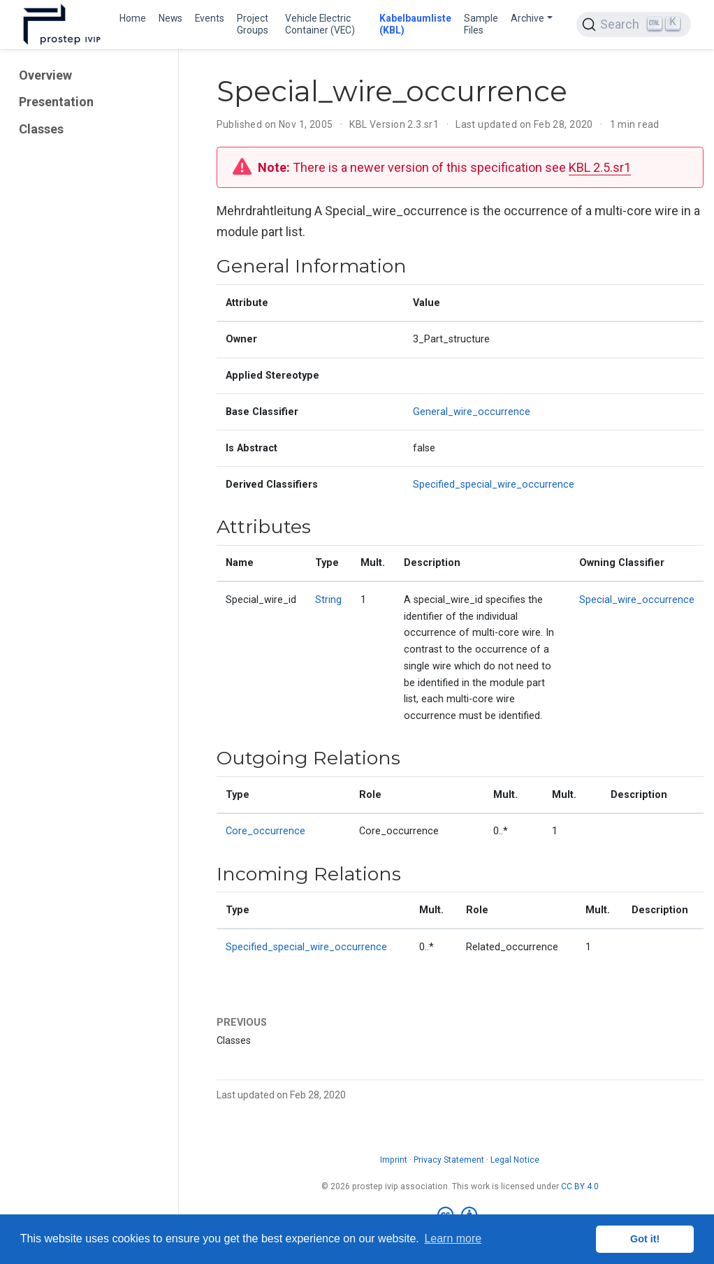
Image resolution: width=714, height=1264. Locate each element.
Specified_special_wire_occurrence (493, 485)
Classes (41, 129)
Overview (45, 75)
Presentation (56, 101)
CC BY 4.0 (580, 1186)
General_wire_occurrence (471, 412)
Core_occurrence (265, 831)
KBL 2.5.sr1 (600, 167)
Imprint (393, 1160)
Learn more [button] (452, 1238)
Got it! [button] (645, 1238)
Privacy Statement (449, 1160)
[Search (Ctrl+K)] (633, 24)
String (328, 600)
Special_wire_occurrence (636, 600)
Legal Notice (514, 1160)
